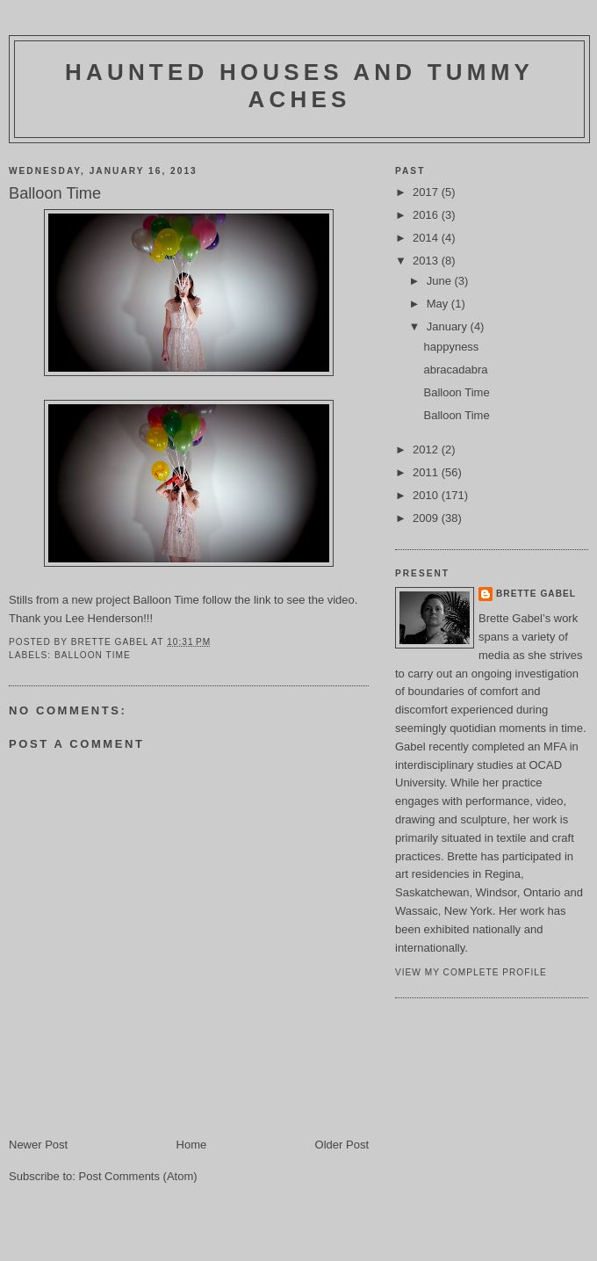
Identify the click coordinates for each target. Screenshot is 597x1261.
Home (191, 1144)
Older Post (342, 1144)
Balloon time (92, 655)
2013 (427, 260)
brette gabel (536, 593)
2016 (427, 214)
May (439, 303)
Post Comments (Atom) (138, 1176)
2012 (427, 449)
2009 (427, 518)
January (449, 326)
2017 (427, 192)
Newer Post (38, 1144)
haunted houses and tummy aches (299, 85)
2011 (427, 472)
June (441, 280)
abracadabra (455, 369)
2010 (427, 495)
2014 (427, 237)
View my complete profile (471, 972)
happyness (450, 346)
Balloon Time (166, 599)
